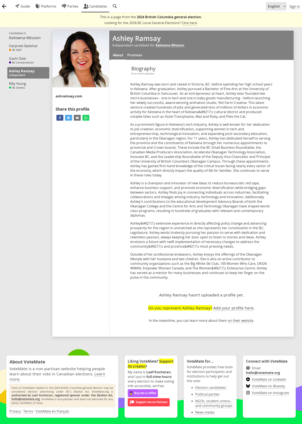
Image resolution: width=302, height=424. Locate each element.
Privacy (15, 411)
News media (205, 412)
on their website (240, 320)
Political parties (207, 394)
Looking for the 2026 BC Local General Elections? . (151, 23)
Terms (28, 411)
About (118, 55)
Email (263, 370)
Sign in (294, 6)
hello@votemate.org (26, 399)
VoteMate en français (52, 411)
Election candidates (210, 387)
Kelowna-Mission (170, 45)
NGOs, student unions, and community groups (213, 403)
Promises (134, 55)
